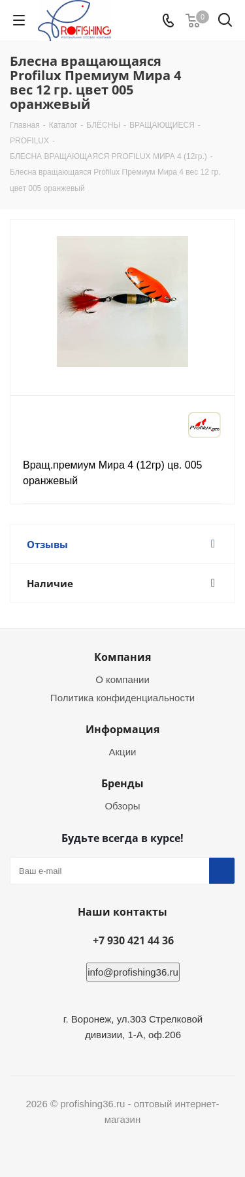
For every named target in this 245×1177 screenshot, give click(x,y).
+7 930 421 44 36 (133, 940)
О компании (122, 679)
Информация (122, 729)
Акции (123, 751)
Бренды (122, 783)
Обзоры (122, 805)
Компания (122, 657)
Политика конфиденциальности (122, 697)
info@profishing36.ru (133, 972)
